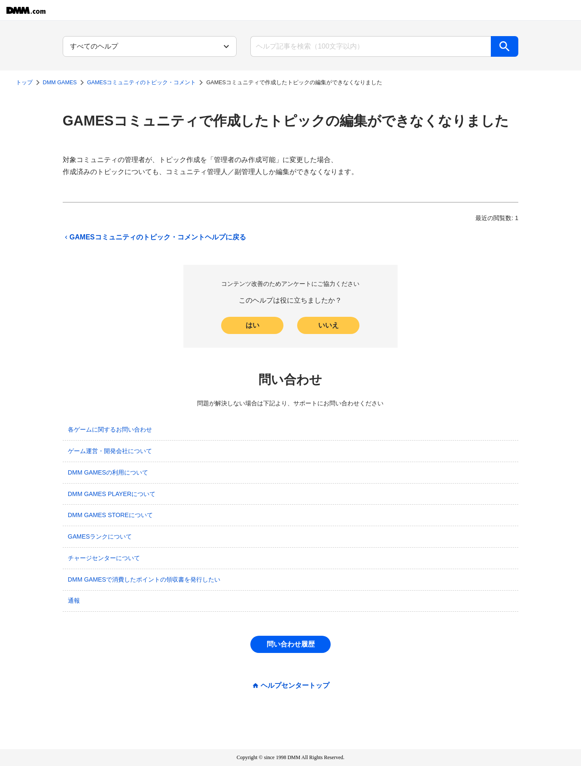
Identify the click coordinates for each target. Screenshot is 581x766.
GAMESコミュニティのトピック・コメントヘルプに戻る (154, 237)
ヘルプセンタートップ (295, 685)
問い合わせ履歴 (291, 644)
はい (252, 325)
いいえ (328, 325)
